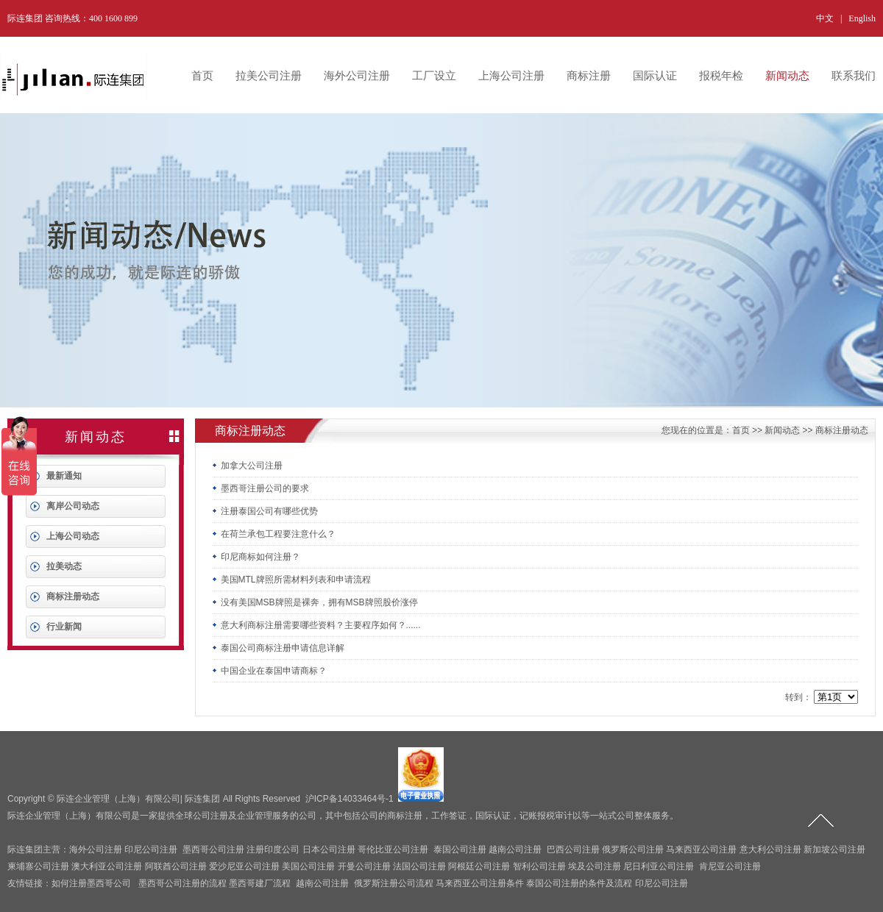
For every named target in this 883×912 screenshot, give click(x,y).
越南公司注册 (515, 849)
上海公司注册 (511, 76)
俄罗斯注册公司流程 (393, 883)
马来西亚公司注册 (701, 849)
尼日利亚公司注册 (658, 866)
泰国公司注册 (459, 849)
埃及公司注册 (594, 866)
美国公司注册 (308, 866)
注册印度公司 (273, 849)
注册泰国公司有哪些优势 (265, 511)
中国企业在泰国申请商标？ (269, 671)
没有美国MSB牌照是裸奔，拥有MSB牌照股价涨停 (315, 602)
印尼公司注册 (150, 849)
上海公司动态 (72, 536)
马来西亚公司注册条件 (480, 883)
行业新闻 (64, 626)
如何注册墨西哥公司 (91, 883)
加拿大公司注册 (247, 465)
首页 (202, 76)
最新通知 (64, 476)
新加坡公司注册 (834, 849)
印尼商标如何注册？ (256, 557)
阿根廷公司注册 (479, 866)
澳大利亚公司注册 (106, 866)
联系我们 (853, 76)
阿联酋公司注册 (176, 866)
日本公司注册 (328, 849)
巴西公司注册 (573, 849)
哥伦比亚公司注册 (393, 849)
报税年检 (721, 76)
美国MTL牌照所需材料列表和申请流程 (291, 579)
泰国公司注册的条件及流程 (579, 883)
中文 (825, 18)
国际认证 (655, 76)
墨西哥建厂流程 (260, 883)
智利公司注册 (539, 866)
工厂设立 (434, 76)
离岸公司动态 (72, 506)
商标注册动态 (72, 596)
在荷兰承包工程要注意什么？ (274, 534)
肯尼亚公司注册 (730, 866)
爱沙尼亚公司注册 (244, 866)
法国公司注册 (419, 866)
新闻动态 (787, 76)
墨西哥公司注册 (213, 849)
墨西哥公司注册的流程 (182, 883)
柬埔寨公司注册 (38, 866)
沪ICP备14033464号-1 (349, 799)
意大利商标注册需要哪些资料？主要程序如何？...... (316, 625)
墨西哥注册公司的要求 (260, 488)
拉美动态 (64, 566)
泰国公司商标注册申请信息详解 (278, 648)
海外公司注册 (357, 76)
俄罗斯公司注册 (633, 849)
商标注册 (589, 76)
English (862, 18)
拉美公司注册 (268, 76)
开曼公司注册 (364, 866)
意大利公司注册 (770, 849)
